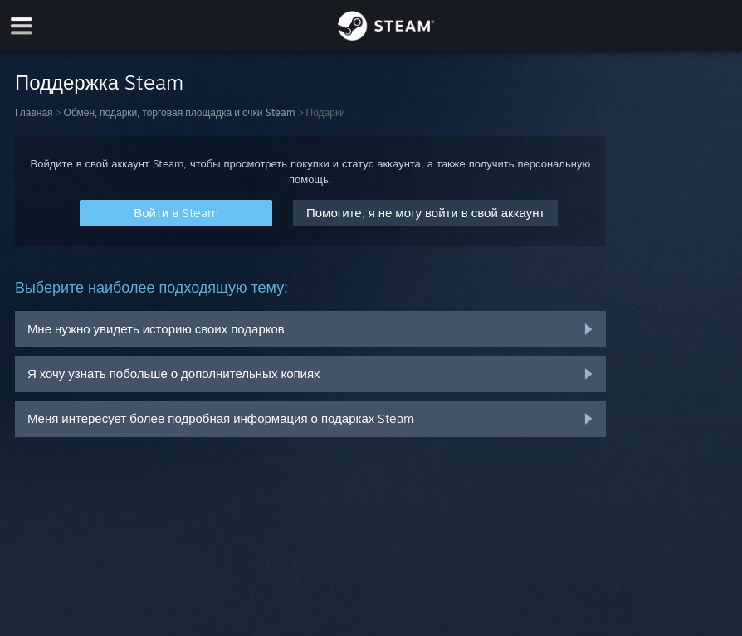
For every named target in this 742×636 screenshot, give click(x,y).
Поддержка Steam (99, 82)
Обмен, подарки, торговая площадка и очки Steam (179, 112)
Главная (34, 112)
